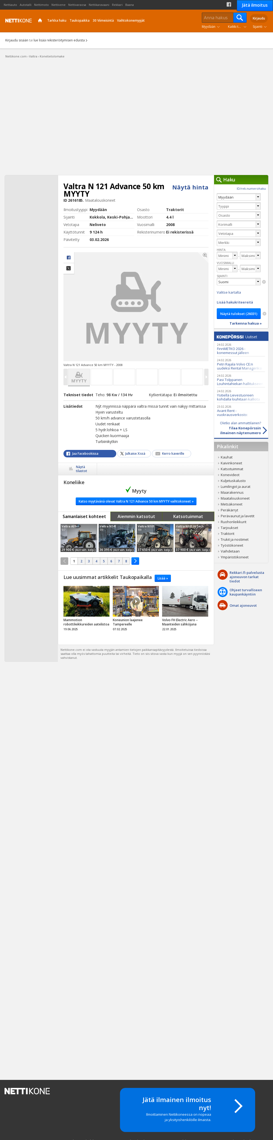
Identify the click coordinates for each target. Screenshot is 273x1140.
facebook (68, 257)
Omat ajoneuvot (243, 605)
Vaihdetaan (230, 551)
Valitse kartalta (229, 292)
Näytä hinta (190, 187)
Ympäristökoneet (234, 557)
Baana (129, 5)
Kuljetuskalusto (233, 480)
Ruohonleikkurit (233, 521)
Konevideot (230, 474)
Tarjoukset (229, 527)
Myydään (208, 26)
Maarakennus (232, 492)
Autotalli (25, 5)
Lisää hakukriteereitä (235, 302)
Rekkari (117, 5)
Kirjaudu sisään (16, 40)
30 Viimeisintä (103, 20)
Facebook (228, 4)
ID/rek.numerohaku (251, 188)
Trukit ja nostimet (234, 539)
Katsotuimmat (188, 516)
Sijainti (257, 26)
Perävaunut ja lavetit (237, 515)
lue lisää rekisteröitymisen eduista (59, 40)
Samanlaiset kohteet (84, 516)
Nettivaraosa (77, 5)
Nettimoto (41, 5)
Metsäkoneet (231, 504)
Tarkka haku (56, 20)
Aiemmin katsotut (136, 516)
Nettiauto (10, 5)
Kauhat (226, 457)
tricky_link (86, 610)
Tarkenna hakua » (246, 323)
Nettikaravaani (99, 5)
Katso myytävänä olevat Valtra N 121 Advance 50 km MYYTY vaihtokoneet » (136, 501)
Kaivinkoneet (231, 463)
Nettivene (58, 5)
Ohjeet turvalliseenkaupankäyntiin (246, 592)
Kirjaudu (259, 18)
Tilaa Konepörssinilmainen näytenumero (237, 428)
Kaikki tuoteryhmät (238, 26)
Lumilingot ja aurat (235, 486)
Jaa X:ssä (68, 268)
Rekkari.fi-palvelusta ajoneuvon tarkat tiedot (247, 576)
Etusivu (40, 21)
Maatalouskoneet (235, 498)
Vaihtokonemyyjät (131, 20)
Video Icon (136, 601)
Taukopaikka (80, 20)
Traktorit (227, 533)
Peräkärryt (229, 510)
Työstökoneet (232, 545)
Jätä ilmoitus (255, 5)
